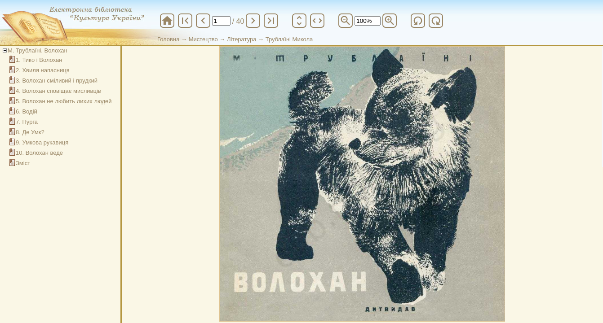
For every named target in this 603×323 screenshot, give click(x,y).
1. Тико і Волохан (39, 60)
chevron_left (203, 20)
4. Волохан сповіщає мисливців (58, 90)
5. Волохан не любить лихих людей (64, 101)
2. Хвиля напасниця (43, 70)
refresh (418, 20)
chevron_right (253, 20)
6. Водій (26, 111)
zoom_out (345, 20)
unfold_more (299, 20)
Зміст (23, 163)
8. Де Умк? (30, 132)
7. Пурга (27, 121)
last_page (271, 20)
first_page (185, 20)
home (167, 20)
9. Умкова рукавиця (42, 142)
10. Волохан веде (39, 152)
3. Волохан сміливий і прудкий (57, 80)
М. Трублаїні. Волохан (37, 50)
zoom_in (389, 20)
